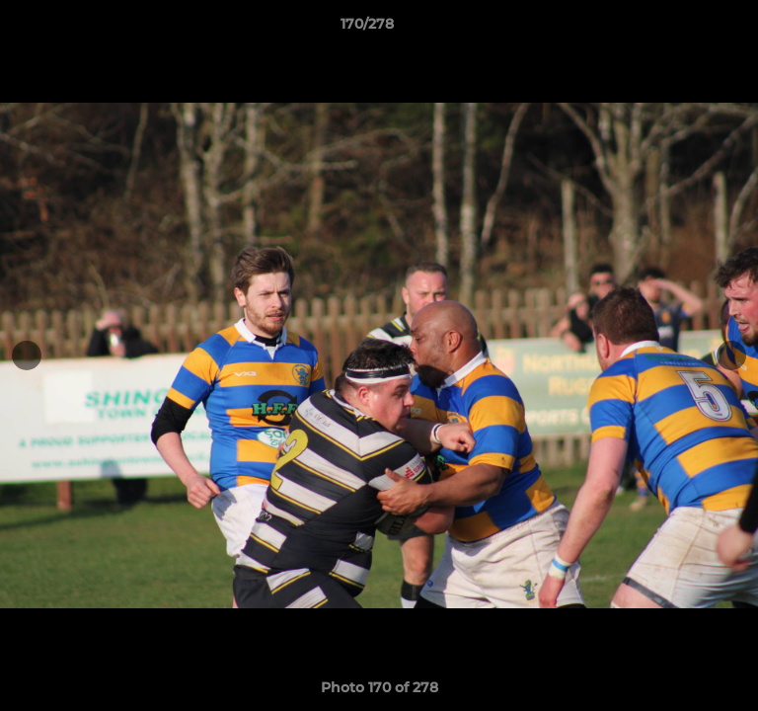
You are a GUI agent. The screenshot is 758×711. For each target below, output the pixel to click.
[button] (687, 29)
